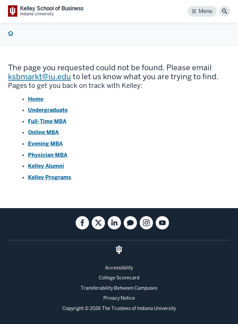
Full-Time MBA (47, 121)
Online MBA (43, 132)
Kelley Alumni (46, 165)
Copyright (73, 308)
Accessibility (119, 268)
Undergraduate (48, 110)
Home (35, 99)
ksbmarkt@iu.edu (39, 77)
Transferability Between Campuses (119, 288)
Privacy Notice (119, 298)
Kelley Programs (49, 177)
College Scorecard (119, 278)
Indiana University (156, 308)
